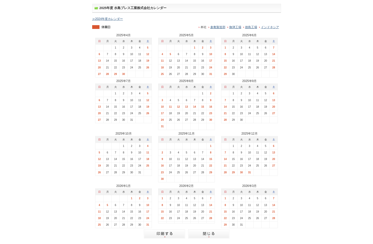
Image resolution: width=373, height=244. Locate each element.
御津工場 (235, 27)
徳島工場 (251, 27)
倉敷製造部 (217, 27)
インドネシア (270, 27)
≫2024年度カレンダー (107, 19)
